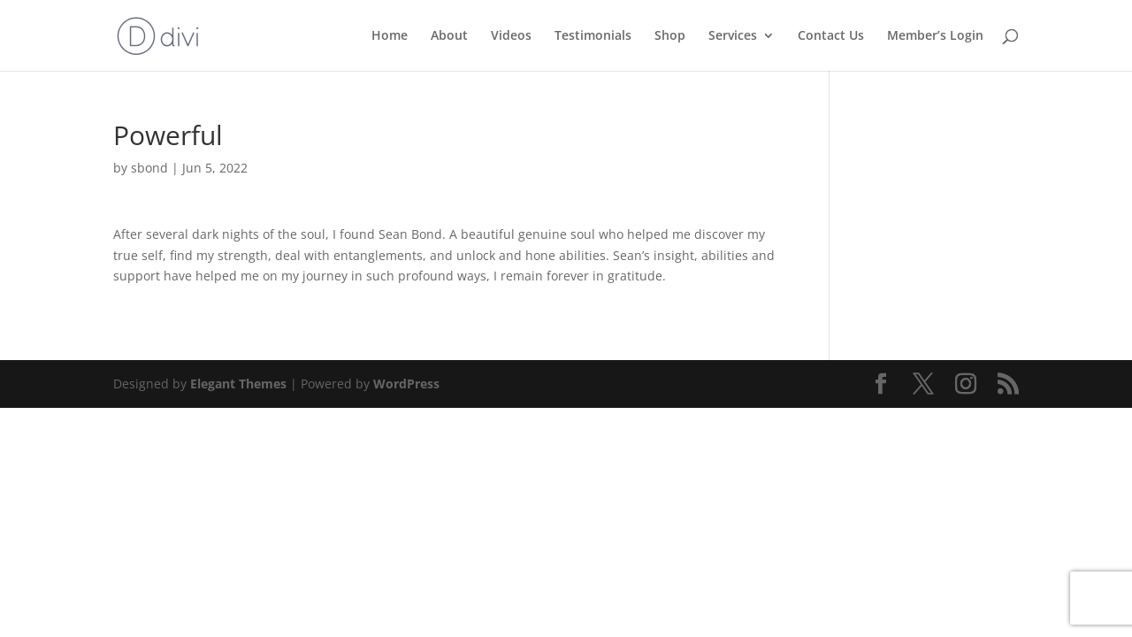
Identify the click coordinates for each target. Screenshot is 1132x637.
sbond (149, 167)
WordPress (406, 383)
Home (389, 36)
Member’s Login (935, 36)
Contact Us (831, 36)
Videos (511, 36)
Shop (669, 36)
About (449, 36)
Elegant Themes (238, 383)
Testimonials (593, 36)
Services (732, 36)
